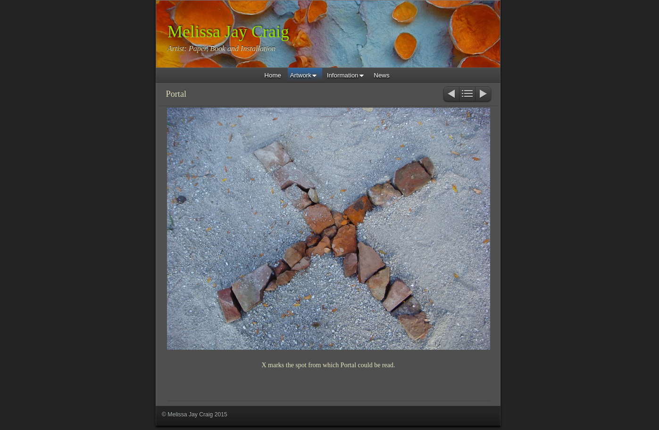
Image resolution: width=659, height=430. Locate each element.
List (467, 94)
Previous (450, 94)
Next (483, 94)
